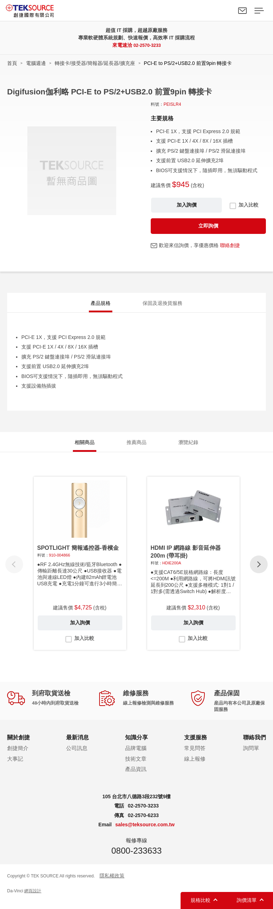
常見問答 (194, 755)
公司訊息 (76, 755)
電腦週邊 (36, 63)
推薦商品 (136, 447)
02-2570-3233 (147, 45)
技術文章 (135, 765)
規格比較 (200, 900)
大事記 (15, 765)
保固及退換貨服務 (162, 304)
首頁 (12, 63)
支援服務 (195, 744)
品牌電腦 (135, 755)
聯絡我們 (242, 10)
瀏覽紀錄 (188, 447)
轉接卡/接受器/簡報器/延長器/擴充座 (95, 63)
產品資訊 (135, 776)
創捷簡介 (17, 755)
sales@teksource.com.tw (145, 831)
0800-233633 (136, 857)
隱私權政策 (112, 882)
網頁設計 (32, 898)
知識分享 (136, 744)
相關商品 (85, 447)
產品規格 (101, 304)
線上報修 (194, 765)
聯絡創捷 (230, 245)
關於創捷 (18, 744)
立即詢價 (208, 226)
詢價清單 (247, 900)
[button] (259, 571)
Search (226, 10)
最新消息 (77, 744)
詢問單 (251, 755)
